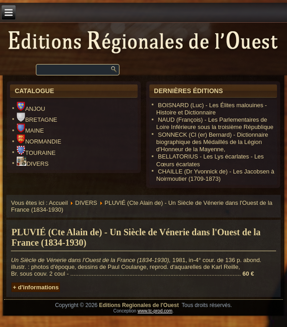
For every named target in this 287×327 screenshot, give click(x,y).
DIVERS (32, 163)
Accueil (58, 202)
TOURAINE (36, 152)
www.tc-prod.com (155, 310)
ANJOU (31, 108)
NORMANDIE (39, 141)
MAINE (30, 130)
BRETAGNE (37, 119)
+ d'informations (36, 287)
